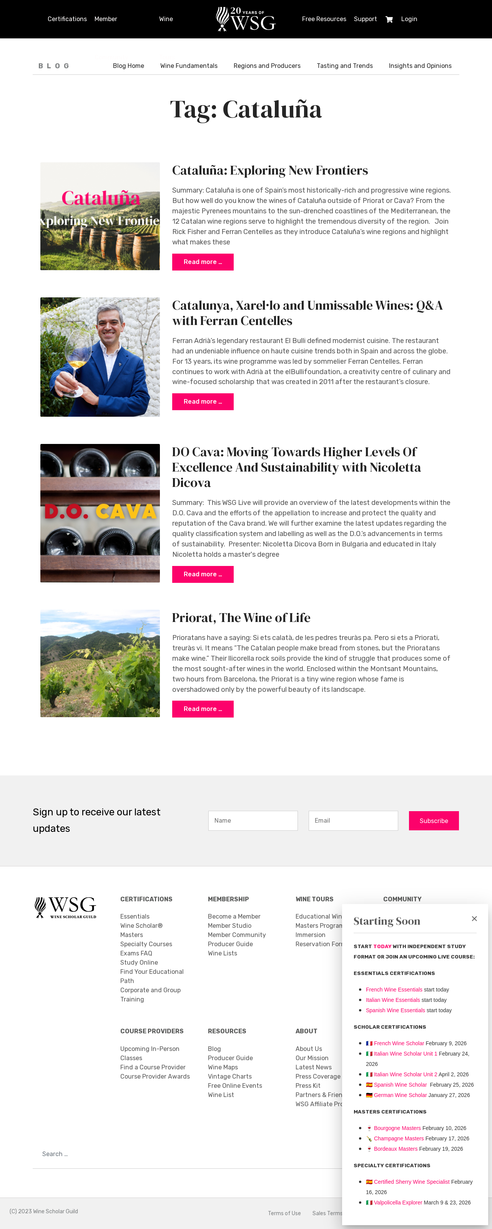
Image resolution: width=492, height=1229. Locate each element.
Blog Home (128, 65)
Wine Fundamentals (189, 65)
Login (409, 19)
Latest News (314, 1067)
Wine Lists (222, 953)
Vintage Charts (230, 1076)
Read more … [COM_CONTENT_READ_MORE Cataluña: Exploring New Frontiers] (203, 262)
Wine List (221, 1095)
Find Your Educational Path (152, 976)
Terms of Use (284, 1213)
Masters (131, 935)
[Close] (474, 918)
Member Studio (229, 926)
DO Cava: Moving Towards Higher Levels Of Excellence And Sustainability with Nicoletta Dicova (296, 467)
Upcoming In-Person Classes (150, 1053)
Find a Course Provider (153, 1067)
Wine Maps (223, 1067)
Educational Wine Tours (329, 917)
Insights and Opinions (420, 65)
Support (365, 19)
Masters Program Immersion (320, 930)
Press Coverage (318, 1076)
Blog (214, 1048)
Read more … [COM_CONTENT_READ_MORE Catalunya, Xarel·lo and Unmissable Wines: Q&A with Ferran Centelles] (203, 402)
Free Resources (324, 19)
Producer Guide (230, 944)
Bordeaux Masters (392, 1149)
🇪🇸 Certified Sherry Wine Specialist (408, 1182)
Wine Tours (167, 26)
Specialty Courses (146, 944)
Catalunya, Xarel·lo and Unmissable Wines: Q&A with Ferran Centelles (307, 312)
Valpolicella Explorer (394, 1202)
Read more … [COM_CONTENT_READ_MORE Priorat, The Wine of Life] (203, 709)
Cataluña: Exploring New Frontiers (270, 170)
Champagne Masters (399, 1138)
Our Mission (312, 1058)
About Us (309, 1048)
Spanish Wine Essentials (395, 1010)
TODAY (383, 946)
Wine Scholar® (141, 926)
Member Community (111, 26)
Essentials (135, 917)
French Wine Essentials (394, 989)
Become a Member (234, 917)
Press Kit (308, 1085)
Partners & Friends (322, 1095)
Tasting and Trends (345, 65)
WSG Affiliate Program (327, 1104)
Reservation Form (321, 944)
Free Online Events (235, 1085)
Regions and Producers (267, 65)
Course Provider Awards (155, 1076)
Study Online (139, 963)
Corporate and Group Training (150, 995)
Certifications (67, 19)
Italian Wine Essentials (393, 1000)
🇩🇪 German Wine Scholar (396, 1095)
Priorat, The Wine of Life (241, 617)
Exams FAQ (136, 953)
